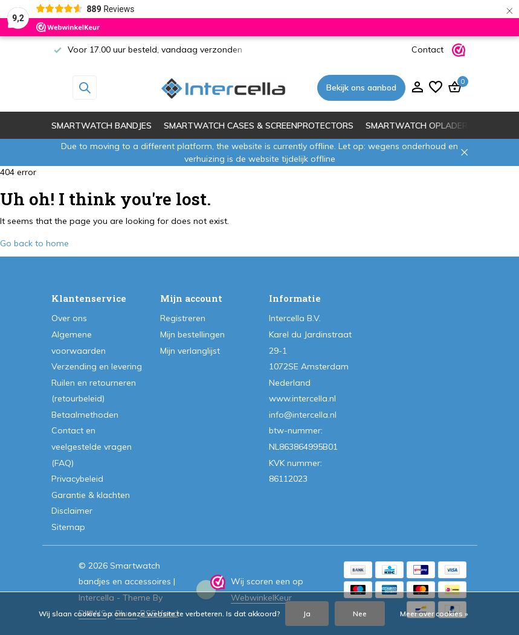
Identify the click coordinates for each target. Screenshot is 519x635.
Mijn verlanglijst (190, 350)
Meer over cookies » (434, 613)
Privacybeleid (77, 478)
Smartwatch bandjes (101, 125)
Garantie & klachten (90, 495)
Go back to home (34, 243)
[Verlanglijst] (435, 87)
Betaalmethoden (84, 414)
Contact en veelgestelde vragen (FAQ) (91, 446)
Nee (360, 613)
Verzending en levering (96, 366)
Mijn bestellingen (192, 334)
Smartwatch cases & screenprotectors (258, 125)
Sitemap (68, 527)
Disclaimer (71, 510)
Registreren (182, 318)
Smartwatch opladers (419, 125)
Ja (307, 613)
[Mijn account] (417, 88)
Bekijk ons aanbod (361, 87)
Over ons (69, 318)
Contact (427, 49)
